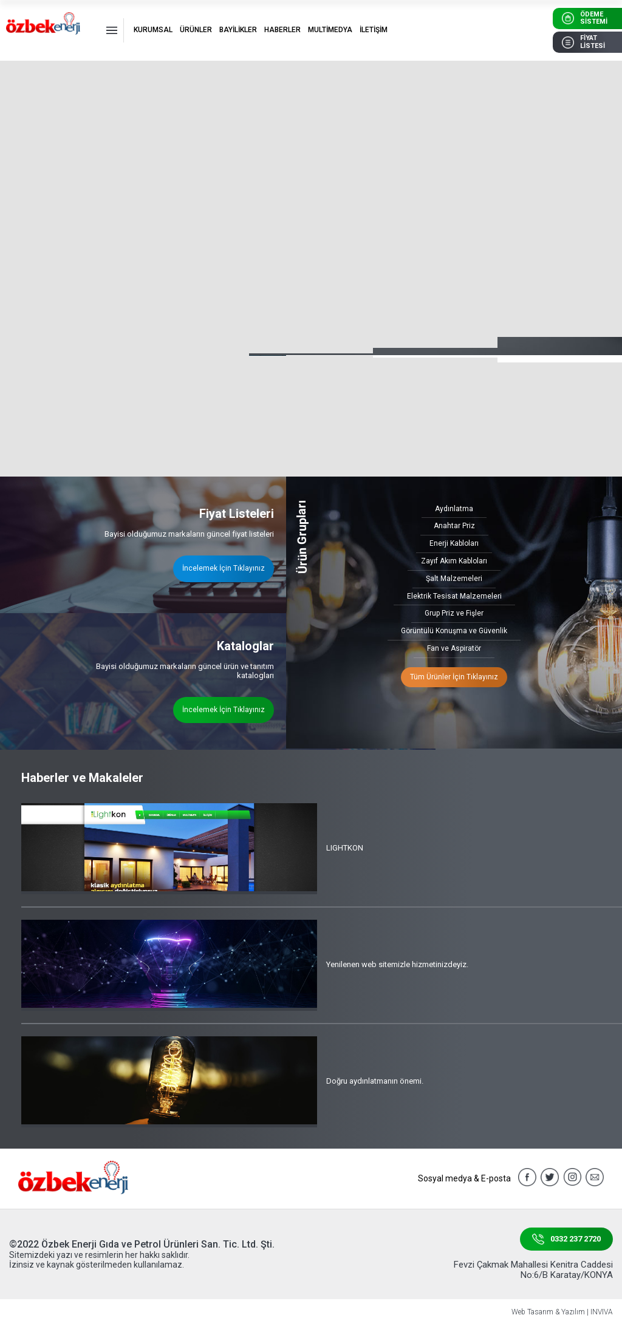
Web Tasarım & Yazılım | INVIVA (562, 1312)
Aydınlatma (454, 508)
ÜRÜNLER (196, 29)
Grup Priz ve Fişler (454, 613)
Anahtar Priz (454, 525)
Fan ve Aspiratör (454, 648)
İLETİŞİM (374, 29)
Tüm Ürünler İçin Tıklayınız (454, 677)
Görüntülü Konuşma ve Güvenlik (454, 631)
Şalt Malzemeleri (454, 578)
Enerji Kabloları (454, 543)
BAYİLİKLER (238, 29)
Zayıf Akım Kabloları (454, 561)
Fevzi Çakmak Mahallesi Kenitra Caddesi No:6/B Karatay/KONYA (533, 1269)
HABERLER (282, 29)
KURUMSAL (153, 29)
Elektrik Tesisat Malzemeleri (454, 596)
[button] (580, 317)
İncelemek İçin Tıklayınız (223, 568)
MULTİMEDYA (330, 29)
